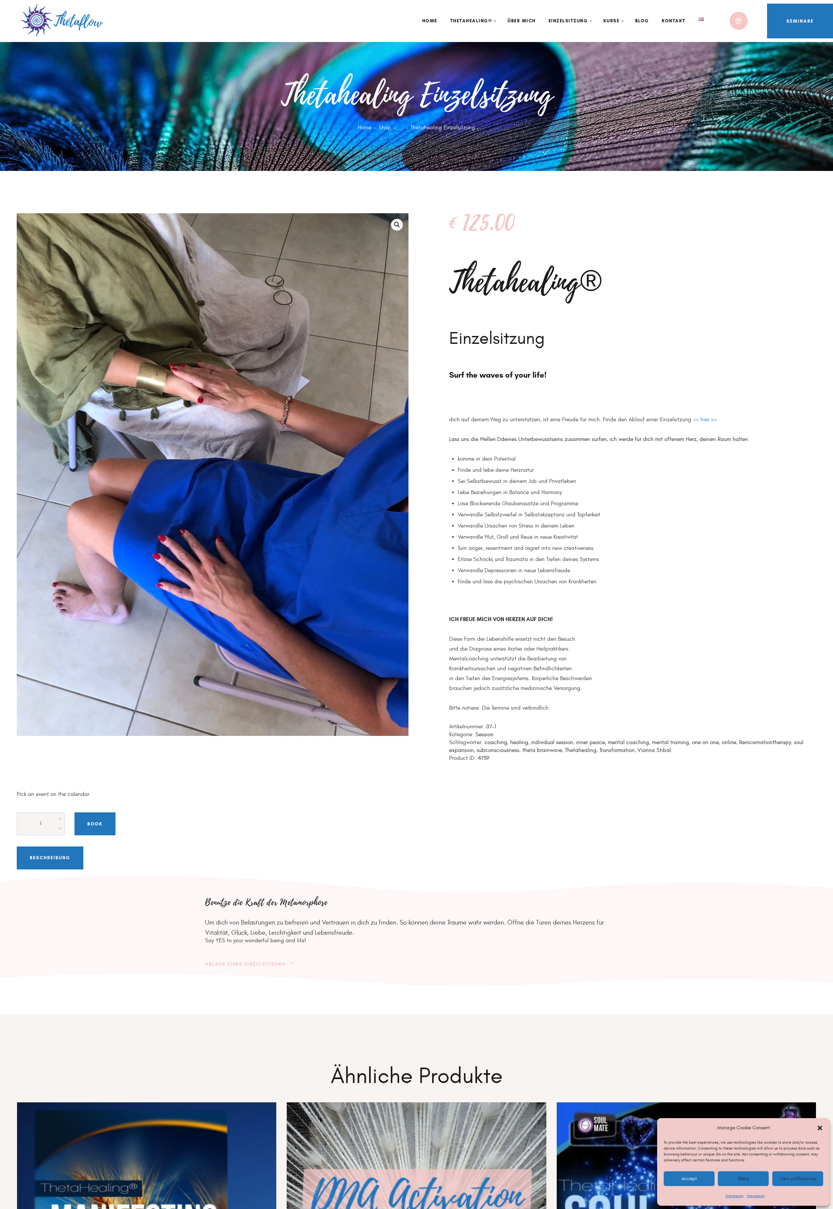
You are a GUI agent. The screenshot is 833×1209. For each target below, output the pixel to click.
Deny (743, 1178)
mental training (670, 742)
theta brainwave (542, 750)
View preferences (797, 1178)
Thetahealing (580, 750)
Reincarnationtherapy (765, 742)
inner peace (590, 742)
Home (364, 127)
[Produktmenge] (41, 823)
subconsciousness (498, 750)
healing (519, 742)
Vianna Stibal (654, 750)
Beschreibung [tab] (50, 858)
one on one (705, 742)
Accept (689, 1178)
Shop (385, 127)
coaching (496, 742)
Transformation (617, 750)
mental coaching (628, 742)
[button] (820, 1128)
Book (95, 823)
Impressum (734, 1196)
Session (484, 734)
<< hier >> (705, 419)
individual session (552, 742)
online (729, 742)
